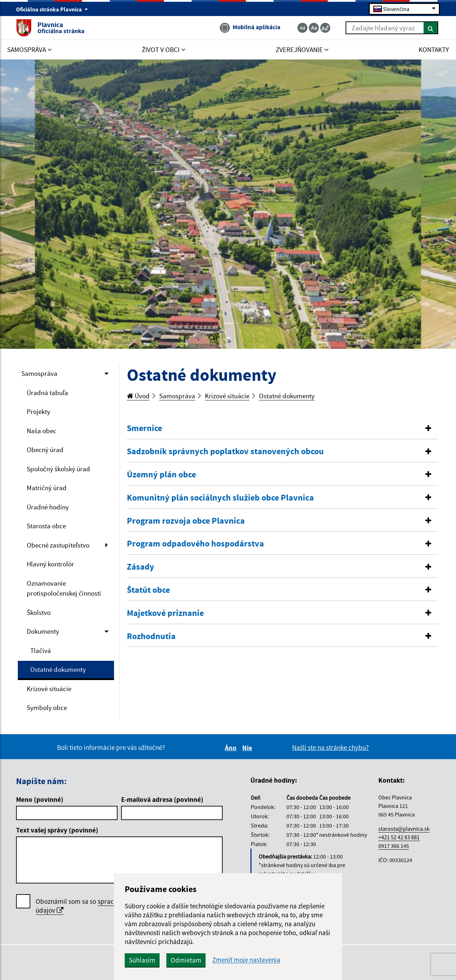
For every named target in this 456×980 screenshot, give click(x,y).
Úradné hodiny (48, 507)
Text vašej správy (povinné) (57, 830)
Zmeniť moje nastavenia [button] (246, 959)
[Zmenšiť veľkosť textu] (302, 28)
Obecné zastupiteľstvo (58, 545)
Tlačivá (40, 650)
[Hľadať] (431, 27)
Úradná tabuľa (47, 392)
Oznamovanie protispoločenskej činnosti (64, 588)
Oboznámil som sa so (100, 906)
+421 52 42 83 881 (399, 837)
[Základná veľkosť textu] (314, 28)
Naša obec (41, 430)
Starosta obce (46, 526)
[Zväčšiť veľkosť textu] (325, 28)
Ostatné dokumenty (58, 669)
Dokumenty (43, 631)
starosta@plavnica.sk (404, 828)
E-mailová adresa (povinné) (162, 799)
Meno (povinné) (39, 799)
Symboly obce (47, 707)
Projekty (38, 411)
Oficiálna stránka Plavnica (52, 9)
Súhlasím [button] (142, 960)
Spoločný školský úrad (58, 469)
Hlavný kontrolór (50, 564)
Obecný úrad (45, 449)
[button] (282, 428)
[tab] (282, 428)
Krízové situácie (49, 688)
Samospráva (39, 373)
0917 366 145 (393, 845)
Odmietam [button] (186, 960)
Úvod (138, 396)
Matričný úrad (47, 487)
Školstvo (39, 612)
